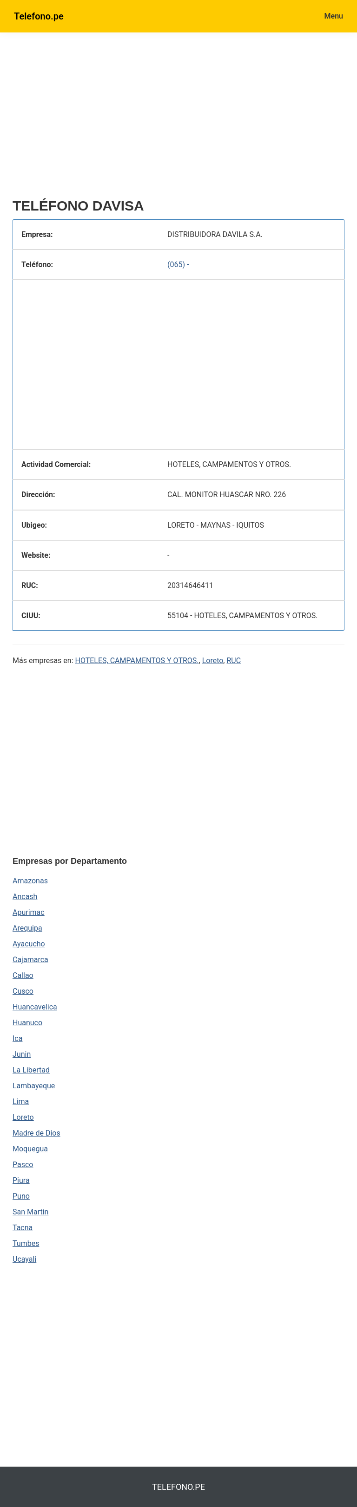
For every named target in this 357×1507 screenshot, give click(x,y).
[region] (178, 119)
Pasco (23, 1164)
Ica (17, 1038)
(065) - (178, 264)
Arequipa (27, 928)
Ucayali (24, 1259)
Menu (333, 16)
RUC (233, 660)
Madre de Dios (36, 1133)
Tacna (23, 1227)
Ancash (25, 896)
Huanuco (27, 1022)
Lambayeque (34, 1085)
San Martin (30, 1211)
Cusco (23, 991)
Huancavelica (35, 1007)
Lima (21, 1101)
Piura (21, 1180)
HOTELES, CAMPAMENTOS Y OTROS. (137, 660)
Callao (23, 975)
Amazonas (30, 880)
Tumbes (26, 1243)
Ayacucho (29, 943)
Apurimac (29, 912)
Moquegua (30, 1148)
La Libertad (31, 1070)
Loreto (213, 660)
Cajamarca (30, 959)
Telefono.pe (39, 16)
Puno (21, 1196)
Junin (22, 1054)
